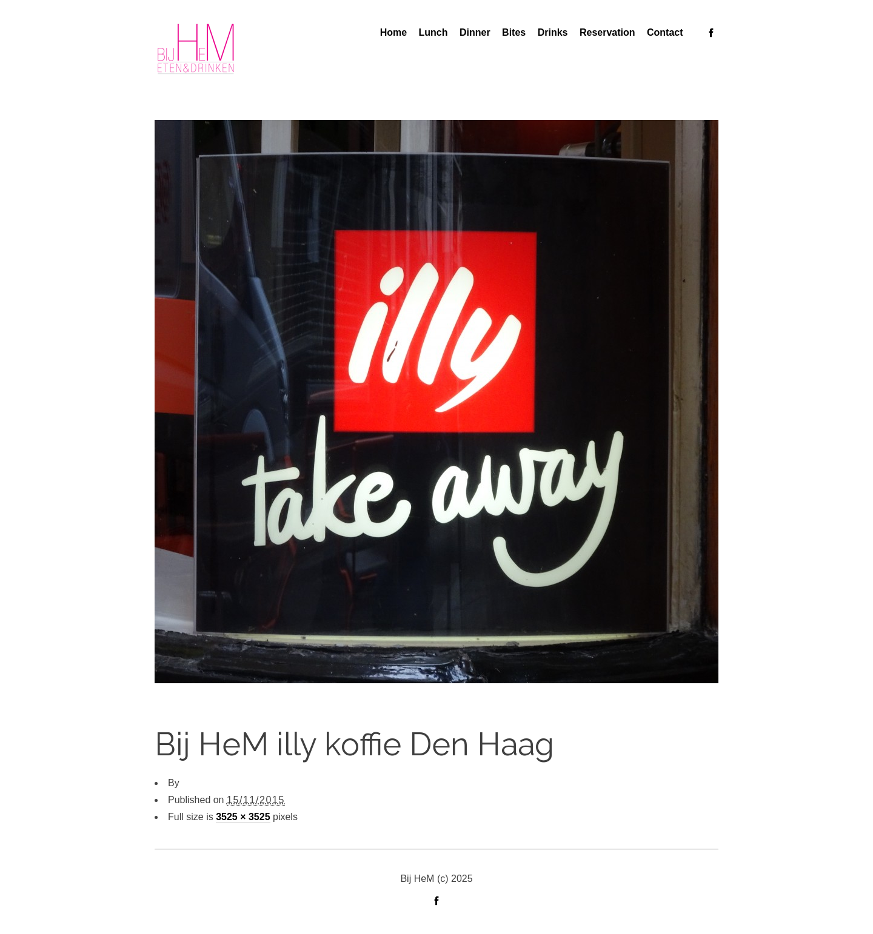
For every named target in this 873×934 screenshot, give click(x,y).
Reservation (607, 32)
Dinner (475, 32)
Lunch (433, 32)
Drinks (553, 32)
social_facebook (711, 32)
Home (393, 32)
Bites (514, 32)
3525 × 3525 (243, 817)
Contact (665, 32)
